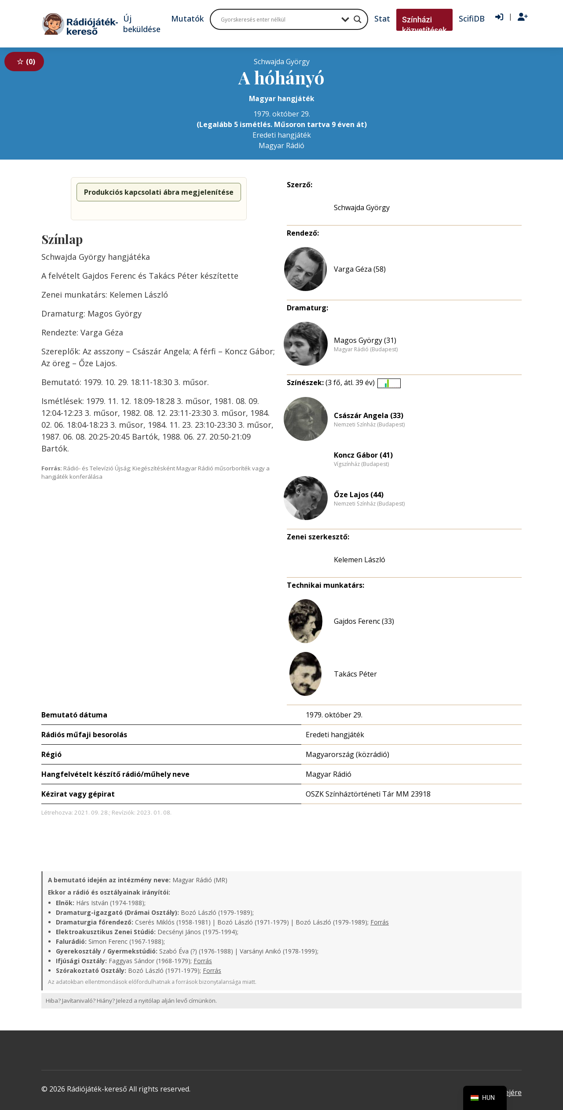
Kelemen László (359, 559)
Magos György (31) (365, 340)
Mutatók (187, 18)
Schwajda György (362, 207)
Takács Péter (355, 674)
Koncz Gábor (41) (363, 455)
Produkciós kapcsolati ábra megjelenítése (159, 192)
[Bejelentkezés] (499, 17)
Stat (382, 18)
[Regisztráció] (522, 17)
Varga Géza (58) (360, 269)
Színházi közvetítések (424, 25)
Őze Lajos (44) (359, 494)
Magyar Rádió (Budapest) (366, 349)
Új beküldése (142, 23)
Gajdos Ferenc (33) (364, 621)
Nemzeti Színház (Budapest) (369, 425)
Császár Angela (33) (368, 415)
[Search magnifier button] (357, 19)
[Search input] (279, 19)
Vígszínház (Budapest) (361, 464)
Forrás (379, 922)
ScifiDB (472, 18)
